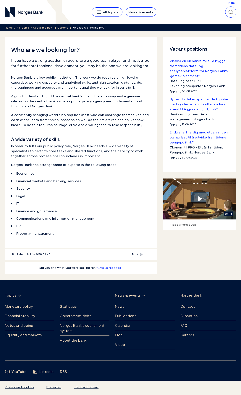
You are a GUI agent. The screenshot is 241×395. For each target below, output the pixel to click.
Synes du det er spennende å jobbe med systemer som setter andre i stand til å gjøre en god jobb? (199, 104)
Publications (126, 315)
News (119, 306)
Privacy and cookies (19, 387)
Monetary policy (19, 306)
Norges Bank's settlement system (82, 328)
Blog (119, 335)
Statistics (68, 306)
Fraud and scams (86, 387)
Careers (187, 335)
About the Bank (73, 340)
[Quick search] (230, 12)
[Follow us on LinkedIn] (43, 371)
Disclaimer (53, 387)
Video (120, 344)
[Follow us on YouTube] (16, 371)
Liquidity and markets (23, 335)
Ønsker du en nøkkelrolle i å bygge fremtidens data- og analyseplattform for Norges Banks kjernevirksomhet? (199, 68)
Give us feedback (110, 267)
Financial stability (20, 315)
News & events (128, 295)
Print (135, 254)
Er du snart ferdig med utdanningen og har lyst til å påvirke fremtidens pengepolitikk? (199, 137)
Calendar (123, 325)
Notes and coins (19, 325)
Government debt (75, 315)
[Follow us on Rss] (63, 371)
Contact (187, 306)
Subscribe (189, 315)
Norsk (232, 3)
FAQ (183, 325)
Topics (11, 295)
